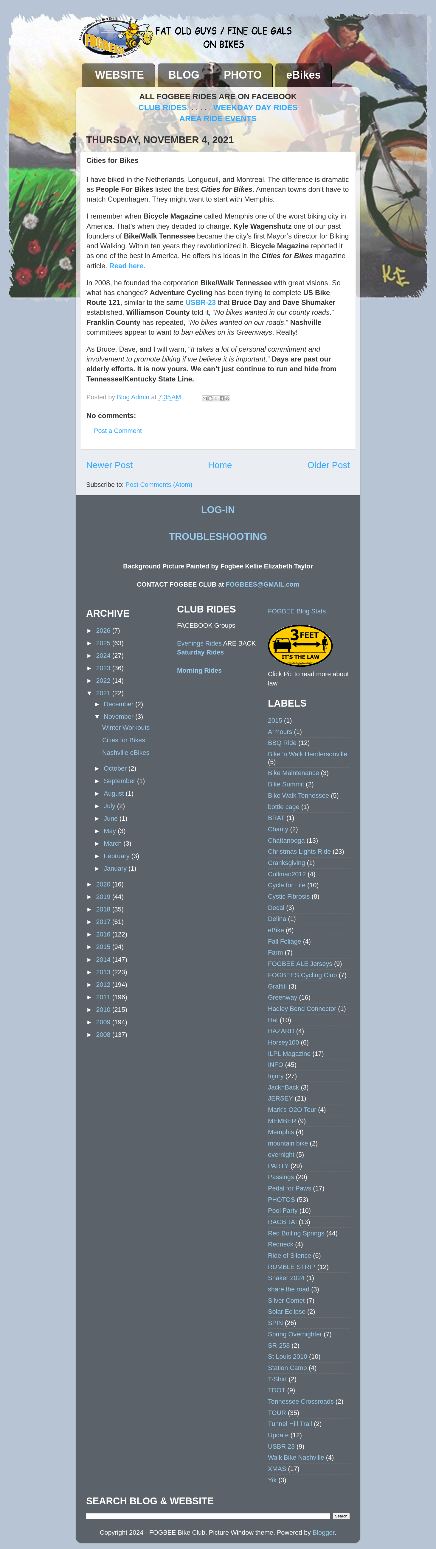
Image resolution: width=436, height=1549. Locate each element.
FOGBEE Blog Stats (297, 611)
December (119, 704)
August (114, 793)
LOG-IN (218, 509)
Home (220, 465)
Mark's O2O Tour (292, 1109)
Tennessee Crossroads (301, 1401)
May (111, 831)
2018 (104, 909)
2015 (104, 946)
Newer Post (109, 465)
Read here (126, 266)
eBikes (303, 75)
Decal (276, 907)
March (113, 843)
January (116, 868)
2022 (104, 680)
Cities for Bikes (123, 740)
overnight (281, 1154)
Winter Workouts (126, 727)
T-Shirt (277, 1379)
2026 (104, 630)
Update (278, 1435)
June (112, 818)
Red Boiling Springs (296, 1233)
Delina (277, 918)
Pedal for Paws (289, 1188)
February (117, 856)
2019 (104, 896)
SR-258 (279, 1345)
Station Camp (287, 1368)
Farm (275, 952)
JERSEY (280, 1098)
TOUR (277, 1412)
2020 (104, 884)
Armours (280, 731)
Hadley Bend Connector (302, 1008)
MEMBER (282, 1121)
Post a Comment (118, 430)
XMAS (277, 1468)
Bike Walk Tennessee (298, 795)
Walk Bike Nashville (296, 1457)
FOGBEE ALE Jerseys (300, 963)
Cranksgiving (286, 863)
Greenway (282, 997)
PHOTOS (281, 1199)
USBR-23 (201, 302)
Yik (272, 1480)
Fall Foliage (284, 941)
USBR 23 (281, 1446)
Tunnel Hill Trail (290, 1424)
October (116, 768)
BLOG (183, 75)
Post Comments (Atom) (158, 484)
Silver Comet (286, 1300)
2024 (104, 655)
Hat (273, 1020)
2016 (104, 934)
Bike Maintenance (293, 773)
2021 (104, 693)
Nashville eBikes (125, 752)
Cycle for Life (286, 885)
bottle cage (284, 807)
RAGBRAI (282, 1222)
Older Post (328, 465)
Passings (281, 1177)
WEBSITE (119, 75)
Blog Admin (134, 397)
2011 (104, 997)
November (119, 716)
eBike (276, 930)
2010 (104, 1009)
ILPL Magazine (289, 1053)
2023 (104, 668)
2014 (104, 959)
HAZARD (281, 1031)
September (120, 781)
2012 (104, 984)
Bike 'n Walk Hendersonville (307, 754)
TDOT (277, 1390)
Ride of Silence (289, 1255)
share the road (288, 1289)
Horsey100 (283, 1042)
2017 (104, 921)
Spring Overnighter (295, 1334)
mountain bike (288, 1143)
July (110, 806)
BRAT (276, 818)
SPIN (275, 1323)
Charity (278, 829)
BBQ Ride (282, 743)
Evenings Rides (199, 643)
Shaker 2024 (286, 1278)
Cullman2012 (287, 874)
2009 (104, 1022)
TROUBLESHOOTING (218, 536)
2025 (104, 643)
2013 (104, 972)
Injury (276, 1076)
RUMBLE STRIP (292, 1267)
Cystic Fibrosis (289, 896)
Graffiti (277, 986)
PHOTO (243, 75)
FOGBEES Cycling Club (302, 975)
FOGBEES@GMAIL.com (262, 584)
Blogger (323, 1532)
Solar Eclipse (286, 1311)
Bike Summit (286, 784)
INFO (275, 1064)
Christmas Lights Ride (299, 851)
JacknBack (283, 1087)
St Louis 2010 (287, 1356)
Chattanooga (286, 840)
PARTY (278, 1166)
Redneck (280, 1244)
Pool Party (283, 1210)
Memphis (281, 1132)
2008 (104, 1034)
